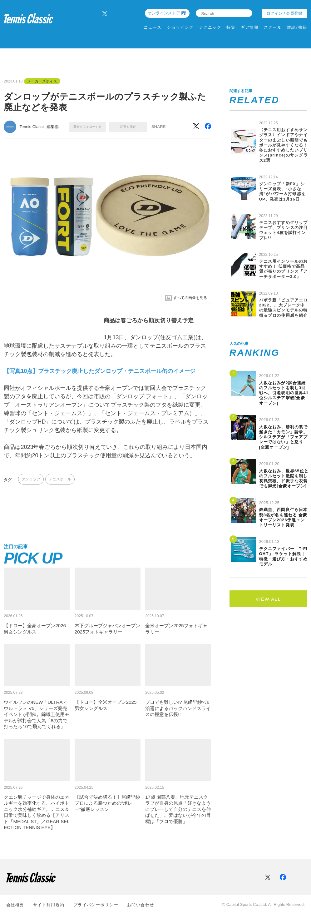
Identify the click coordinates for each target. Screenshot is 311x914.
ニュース (153, 27)
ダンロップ (31, 480)
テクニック (210, 27)
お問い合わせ (140, 905)
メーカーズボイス (42, 81)
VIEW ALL (268, 599)
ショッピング (180, 27)
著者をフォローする (87, 126)
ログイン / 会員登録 (284, 13)
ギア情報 (250, 27)
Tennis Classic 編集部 (39, 127)
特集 (230, 27)
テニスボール (60, 480)
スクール (273, 27)
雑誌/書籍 (297, 27)
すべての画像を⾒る (183, 298)
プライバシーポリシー (95, 905)
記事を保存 (128, 126)
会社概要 (15, 905)
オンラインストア (164, 13)
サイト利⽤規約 (49, 905)
